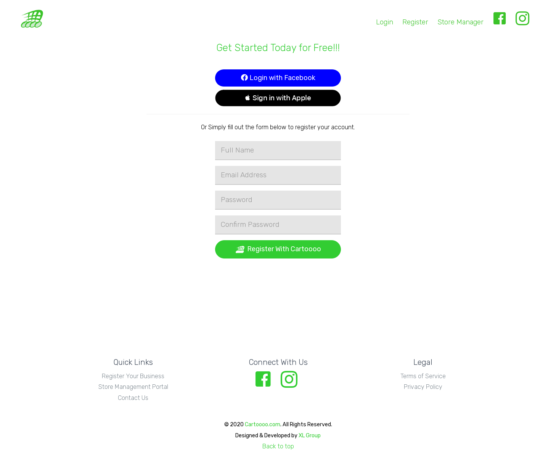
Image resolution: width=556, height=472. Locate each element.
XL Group (310, 435)
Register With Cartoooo (278, 249)
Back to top (278, 446)
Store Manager (460, 22)
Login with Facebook (278, 78)
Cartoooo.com (262, 424)
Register (415, 22)
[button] (278, 98)
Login (384, 22)
